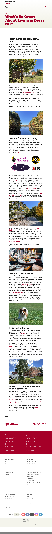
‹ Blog (7, 14)
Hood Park (22, 333)
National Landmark (28, 92)
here (19, 152)
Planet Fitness (16, 180)
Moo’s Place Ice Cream (17, 292)
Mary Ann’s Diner (27, 284)
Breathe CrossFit (31, 188)
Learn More (7, 3)
